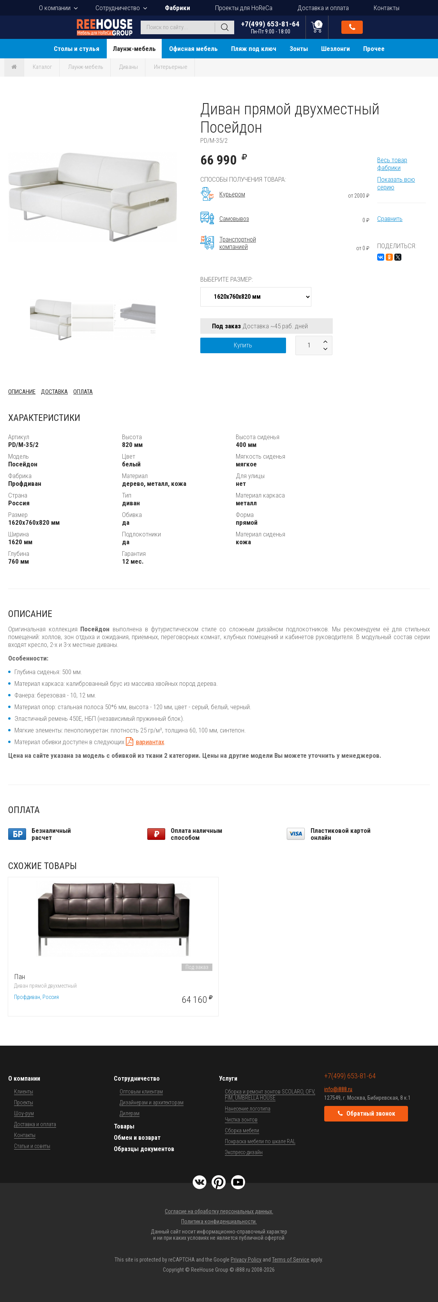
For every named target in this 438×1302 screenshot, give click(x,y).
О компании (55, 8)
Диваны (128, 66)
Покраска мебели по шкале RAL (260, 1141)
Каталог (42, 66)
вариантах (150, 742)
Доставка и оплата (323, 8)
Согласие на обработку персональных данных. (219, 1211)
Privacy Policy (246, 1259)
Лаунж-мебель (134, 49)
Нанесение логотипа (247, 1109)
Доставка (54, 391)
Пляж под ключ (253, 49)
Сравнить (390, 219)
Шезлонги (335, 49)
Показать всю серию (396, 183)
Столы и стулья (76, 49)
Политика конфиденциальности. (219, 1221)
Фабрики (177, 8)
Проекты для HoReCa (243, 8)
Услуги (228, 1078)
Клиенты (23, 1091)
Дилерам (130, 1113)
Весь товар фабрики (392, 164)
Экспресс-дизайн (244, 1152)
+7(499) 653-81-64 (270, 27)
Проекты (23, 1102)
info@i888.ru (338, 1089)
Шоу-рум (24, 1113)
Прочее (374, 49)
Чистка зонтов (241, 1119)
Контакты (386, 8)
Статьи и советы (32, 1146)
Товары (124, 1126)
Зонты (299, 49)
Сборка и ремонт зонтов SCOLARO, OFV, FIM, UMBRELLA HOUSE (270, 1094)
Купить (243, 345)
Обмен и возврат (137, 1137)
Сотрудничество (117, 8)
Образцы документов (144, 1149)
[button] (170, 107)
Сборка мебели (242, 1130)
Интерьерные (170, 66)
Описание (21, 391)
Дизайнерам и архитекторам (152, 1102)
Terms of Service (290, 1259)
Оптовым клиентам (141, 1091)
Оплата (83, 391)
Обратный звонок (352, 27)
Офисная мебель (193, 49)
